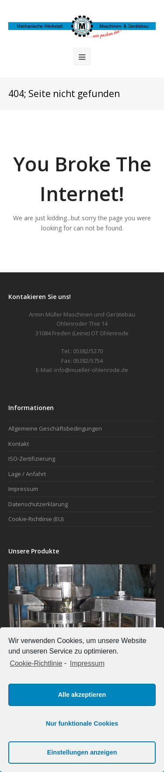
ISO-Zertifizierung (31, 459)
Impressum (23, 489)
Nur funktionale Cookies (82, 723)
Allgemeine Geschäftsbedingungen (55, 428)
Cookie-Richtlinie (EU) (35, 519)
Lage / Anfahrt (27, 474)
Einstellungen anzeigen (82, 752)
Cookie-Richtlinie (36, 663)
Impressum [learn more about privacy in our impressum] (87, 663)
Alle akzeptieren (82, 694)
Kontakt (18, 444)
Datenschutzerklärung (38, 504)
